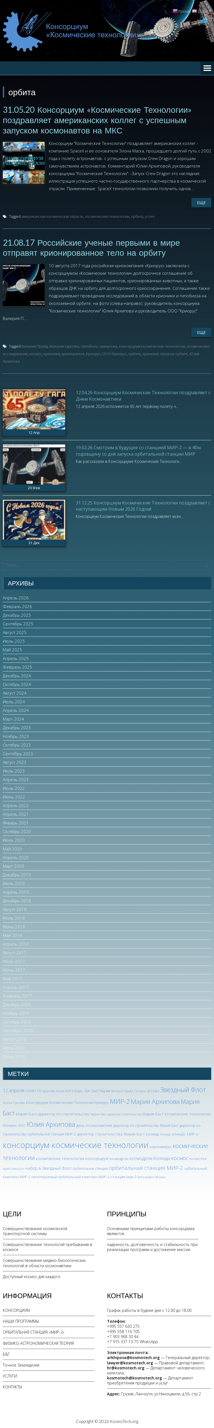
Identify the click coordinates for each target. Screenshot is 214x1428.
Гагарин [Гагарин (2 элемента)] (140, 1090)
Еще (201, 201)
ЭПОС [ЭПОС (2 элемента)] (21, 1124)
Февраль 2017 (17, 995)
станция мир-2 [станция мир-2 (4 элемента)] (123, 1175)
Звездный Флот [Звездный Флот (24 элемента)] (183, 1088)
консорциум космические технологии (152, 345)
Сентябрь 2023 (18, 752)
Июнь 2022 (14, 795)
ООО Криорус (114, 352)
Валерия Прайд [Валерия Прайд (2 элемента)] (122, 1090)
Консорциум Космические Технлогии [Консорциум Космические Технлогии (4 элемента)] (59, 1101)
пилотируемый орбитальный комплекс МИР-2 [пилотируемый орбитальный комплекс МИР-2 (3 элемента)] (70, 1175)
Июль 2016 (14, 1046)
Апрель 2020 (16, 856)
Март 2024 (13, 718)
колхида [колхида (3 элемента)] (152, 1133)
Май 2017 (12, 977)
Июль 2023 (14, 769)
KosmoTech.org (124, 1419)
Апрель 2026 (16, 596)
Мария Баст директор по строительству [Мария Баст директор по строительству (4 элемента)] (52, 1112)
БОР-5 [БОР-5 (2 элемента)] (69, 1090)
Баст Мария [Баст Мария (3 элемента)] (101, 1089)
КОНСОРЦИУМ (16, 1309)
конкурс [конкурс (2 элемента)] (165, 1133)
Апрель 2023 (16, 778)
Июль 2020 (14, 839)
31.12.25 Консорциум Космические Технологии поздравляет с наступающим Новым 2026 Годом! (143, 504)
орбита (137, 215)
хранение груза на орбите (165, 352)
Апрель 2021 (16, 813)
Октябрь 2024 (17, 683)
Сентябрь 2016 (18, 1029)
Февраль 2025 (17, 666)
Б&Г (6, 1352)
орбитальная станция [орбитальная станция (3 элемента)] (90, 1167)
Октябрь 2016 (17, 1020)
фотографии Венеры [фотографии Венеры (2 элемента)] (152, 1176)
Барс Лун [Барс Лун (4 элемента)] (82, 1089)
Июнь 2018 (14, 925)
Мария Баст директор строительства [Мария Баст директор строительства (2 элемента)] (115, 1113)
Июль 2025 (14, 640)
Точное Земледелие (21, 1364)
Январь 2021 (16, 821)
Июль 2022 (14, 787)
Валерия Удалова (64, 345)
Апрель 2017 (16, 986)
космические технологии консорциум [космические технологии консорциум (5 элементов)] (72, 1157)
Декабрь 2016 (17, 1003)
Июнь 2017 (14, 969)
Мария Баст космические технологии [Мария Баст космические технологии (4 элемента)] (176, 1112)
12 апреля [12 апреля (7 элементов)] (13, 1089)
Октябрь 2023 (17, 744)
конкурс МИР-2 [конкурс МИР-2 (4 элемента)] (185, 1132)
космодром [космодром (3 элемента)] (119, 1157)
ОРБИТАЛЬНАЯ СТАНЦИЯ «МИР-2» (33, 1331)
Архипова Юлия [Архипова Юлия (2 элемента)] (53, 1090)
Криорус (93, 352)
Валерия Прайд (34, 345)
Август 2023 (14, 761)
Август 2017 (14, 951)
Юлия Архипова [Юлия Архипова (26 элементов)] (50, 1123)
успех (150, 215)
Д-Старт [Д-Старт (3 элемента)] (153, 1089)
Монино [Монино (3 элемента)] (10, 1124)
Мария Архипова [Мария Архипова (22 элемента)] (155, 1100)
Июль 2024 (14, 700)
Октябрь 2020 (17, 830)
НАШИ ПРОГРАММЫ (21, 1320)
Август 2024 (14, 692)
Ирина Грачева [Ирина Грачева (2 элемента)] (14, 1102)
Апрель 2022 (16, 804)
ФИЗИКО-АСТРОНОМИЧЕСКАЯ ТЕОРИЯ (38, 1342)
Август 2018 (14, 908)
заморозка (108, 345)
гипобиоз (89, 345)
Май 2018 (12, 934)
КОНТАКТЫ (12, 1385)
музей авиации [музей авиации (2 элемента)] (13, 1167)
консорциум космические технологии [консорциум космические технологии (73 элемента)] (76, 1143)
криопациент (73, 352)
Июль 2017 (14, 960)
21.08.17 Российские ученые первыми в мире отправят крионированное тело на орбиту (92, 246)
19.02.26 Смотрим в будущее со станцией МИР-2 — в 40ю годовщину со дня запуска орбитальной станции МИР (138, 449)
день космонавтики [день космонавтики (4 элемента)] (94, 1124)
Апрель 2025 (16, 657)
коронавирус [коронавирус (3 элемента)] (161, 1145)
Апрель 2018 (16, 943)
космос (35, 352)
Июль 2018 (14, 917)
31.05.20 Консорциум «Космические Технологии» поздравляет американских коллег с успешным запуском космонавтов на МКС (97, 119)
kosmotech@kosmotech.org (134, 1376)
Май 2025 (12, 648)
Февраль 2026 (17, 605)
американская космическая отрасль (52, 215)
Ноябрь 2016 (16, 1012)
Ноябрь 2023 (16, 735)
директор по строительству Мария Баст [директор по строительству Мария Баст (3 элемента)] (145, 1124)
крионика (51, 352)
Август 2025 (14, 631)
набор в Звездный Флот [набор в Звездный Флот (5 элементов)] (48, 1167)
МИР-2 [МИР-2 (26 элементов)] (120, 1100)
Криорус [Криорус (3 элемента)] (101, 1101)
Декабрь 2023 (17, 726)
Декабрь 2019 (17, 873)
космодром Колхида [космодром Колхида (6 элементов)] (150, 1157)
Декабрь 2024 (17, 674)
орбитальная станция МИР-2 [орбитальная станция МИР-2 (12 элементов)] (146, 1166)
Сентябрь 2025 (18, 622)
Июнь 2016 (14, 1055)
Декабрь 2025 (17, 614)
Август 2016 (14, 1038)
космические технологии (107, 215)
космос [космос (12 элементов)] (179, 1157)
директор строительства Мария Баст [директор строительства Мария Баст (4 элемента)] (111, 1132)
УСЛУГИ (10, 1374)
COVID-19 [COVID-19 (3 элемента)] (33, 1089)
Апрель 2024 (16, 709)
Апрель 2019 (16, 891)
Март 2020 (13, 865)
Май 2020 (12, 847)
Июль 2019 (14, 882)
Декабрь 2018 (17, 899)
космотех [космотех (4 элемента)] (198, 1157)
